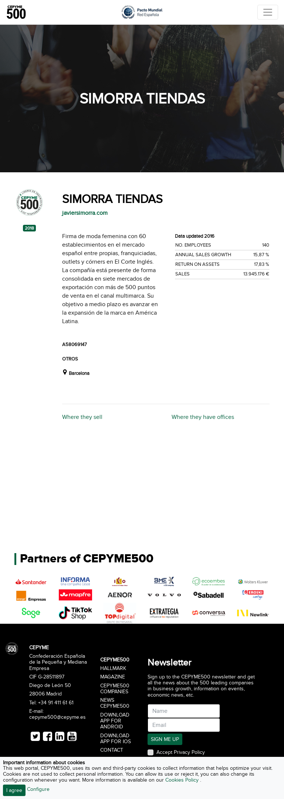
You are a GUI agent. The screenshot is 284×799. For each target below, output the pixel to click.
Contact (111, 750)
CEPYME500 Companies (114, 689)
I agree (14, 790)
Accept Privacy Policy (180, 752)
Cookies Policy (182, 780)
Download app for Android (114, 721)
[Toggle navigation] (267, 12)
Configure (38, 789)
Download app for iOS (115, 739)
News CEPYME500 (114, 703)
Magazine (112, 677)
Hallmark (113, 668)
